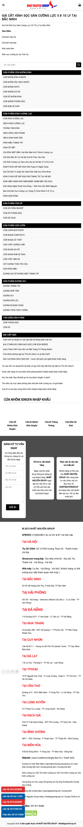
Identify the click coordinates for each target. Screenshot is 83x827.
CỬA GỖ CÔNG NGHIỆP (13, 208)
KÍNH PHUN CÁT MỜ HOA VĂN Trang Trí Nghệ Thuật (25, 167)
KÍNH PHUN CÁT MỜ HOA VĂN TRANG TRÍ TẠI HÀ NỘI (27, 176)
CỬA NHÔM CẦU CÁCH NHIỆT (16, 82)
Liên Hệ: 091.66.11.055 (12, 796)
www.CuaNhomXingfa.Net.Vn (46, 757)
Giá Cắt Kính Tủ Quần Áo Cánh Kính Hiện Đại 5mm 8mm (27, 172)
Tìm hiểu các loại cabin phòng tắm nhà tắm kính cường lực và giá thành (32, 383)
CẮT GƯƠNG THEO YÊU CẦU (15, 264)
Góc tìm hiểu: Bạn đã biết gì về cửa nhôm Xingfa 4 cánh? (26, 377)
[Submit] (78, 64)
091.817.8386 (37, 806)
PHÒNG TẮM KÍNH (11, 128)
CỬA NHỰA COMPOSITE (14, 235)
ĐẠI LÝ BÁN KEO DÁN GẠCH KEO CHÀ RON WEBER (25, 344)
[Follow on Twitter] (13, 672)
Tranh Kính (68, 757)
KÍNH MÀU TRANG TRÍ (13, 143)
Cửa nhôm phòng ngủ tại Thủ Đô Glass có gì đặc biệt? (26, 354)
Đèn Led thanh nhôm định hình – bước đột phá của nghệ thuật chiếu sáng (34, 359)
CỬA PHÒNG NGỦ (11, 322)
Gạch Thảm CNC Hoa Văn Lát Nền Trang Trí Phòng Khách (27, 349)
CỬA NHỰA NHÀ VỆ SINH (14, 254)
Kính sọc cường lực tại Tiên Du (15, 54)
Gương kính (67, 791)
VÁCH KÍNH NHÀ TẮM (12, 138)
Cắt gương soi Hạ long (52, 782)
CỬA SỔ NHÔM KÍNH (12, 96)
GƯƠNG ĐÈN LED (10, 300)
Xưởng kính (68, 782)
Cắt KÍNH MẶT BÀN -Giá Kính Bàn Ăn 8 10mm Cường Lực (28, 152)
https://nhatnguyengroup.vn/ (51, 796)
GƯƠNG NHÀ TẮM (11, 291)
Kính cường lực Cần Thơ (53, 773)
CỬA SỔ (6, 327)
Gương (67, 796)
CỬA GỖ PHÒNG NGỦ (12, 213)
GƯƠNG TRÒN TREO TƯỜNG (15, 310)
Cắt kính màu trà (9, 37)
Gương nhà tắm (64, 767)
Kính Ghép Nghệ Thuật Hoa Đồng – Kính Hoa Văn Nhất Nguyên (30, 186)
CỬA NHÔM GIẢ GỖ (11, 92)
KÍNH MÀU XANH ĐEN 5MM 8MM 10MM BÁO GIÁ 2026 (27, 181)
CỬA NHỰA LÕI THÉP (12, 240)
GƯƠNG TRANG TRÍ (11, 286)
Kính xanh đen (8, 48)
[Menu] (3, 5)
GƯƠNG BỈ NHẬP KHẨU (13, 305)
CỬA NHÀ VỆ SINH (11, 106)
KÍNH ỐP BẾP (9, 147)
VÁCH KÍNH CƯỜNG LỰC (14, 123)
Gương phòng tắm (48, 767)
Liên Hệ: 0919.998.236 (12, 809)
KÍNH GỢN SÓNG (10, 196)
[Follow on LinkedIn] (17, 672)
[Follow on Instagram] (8, 672)
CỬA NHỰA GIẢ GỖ (11, 249)
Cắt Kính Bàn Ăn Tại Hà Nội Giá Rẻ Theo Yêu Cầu (24, 157)
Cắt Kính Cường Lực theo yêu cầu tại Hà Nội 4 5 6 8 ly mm (28, 162)
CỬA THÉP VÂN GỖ (11, 259)
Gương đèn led (32, 767)
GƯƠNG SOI (8, 295)
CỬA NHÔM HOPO (11, 87)
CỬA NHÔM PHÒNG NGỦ (14, 101)
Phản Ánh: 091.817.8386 (13, 814)
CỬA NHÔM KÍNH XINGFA (14, 77)
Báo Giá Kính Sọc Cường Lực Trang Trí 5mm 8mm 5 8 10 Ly (28, 191)
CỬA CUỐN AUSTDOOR (13, 230)
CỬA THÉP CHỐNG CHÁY (14, 244)
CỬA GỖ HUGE (9, 218)
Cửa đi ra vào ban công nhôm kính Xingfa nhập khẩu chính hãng (29, 389)
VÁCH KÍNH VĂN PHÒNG (14, 133)
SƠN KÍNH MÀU (10, 269)
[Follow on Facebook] (3, 672)
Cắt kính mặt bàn (9, 43)
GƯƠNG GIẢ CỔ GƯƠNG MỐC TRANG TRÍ (21, 273)
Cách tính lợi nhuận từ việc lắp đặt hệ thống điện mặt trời (27, 339)
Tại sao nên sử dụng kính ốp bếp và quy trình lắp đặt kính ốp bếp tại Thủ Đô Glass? (38, 366)
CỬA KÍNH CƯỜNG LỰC (13, 118)
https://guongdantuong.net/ (49, 791)
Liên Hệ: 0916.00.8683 (12, 789)
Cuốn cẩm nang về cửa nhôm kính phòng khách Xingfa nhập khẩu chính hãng (34, 372)
